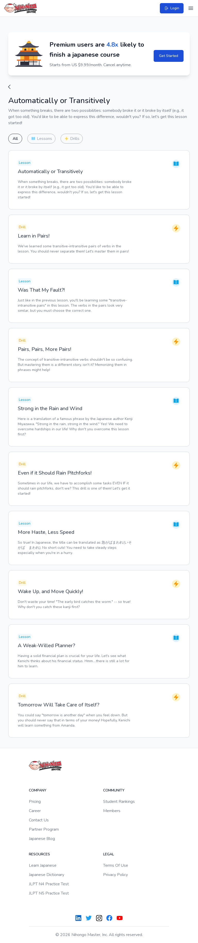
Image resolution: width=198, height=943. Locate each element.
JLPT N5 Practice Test (49, 893)
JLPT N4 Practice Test (49, 884)
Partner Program (44, 829)
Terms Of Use (115, 865)
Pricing (35, 801)
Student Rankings (119, 801)
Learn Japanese (42, 865)
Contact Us (39, 820)
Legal (108, 854)
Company (37, 790)
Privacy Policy (115, 875)
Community (114, 790)
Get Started (168, 55)
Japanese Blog (42, 838)
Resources (39, 854)
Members (111, 811)
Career (35, 811)
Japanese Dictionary (46, 875)
